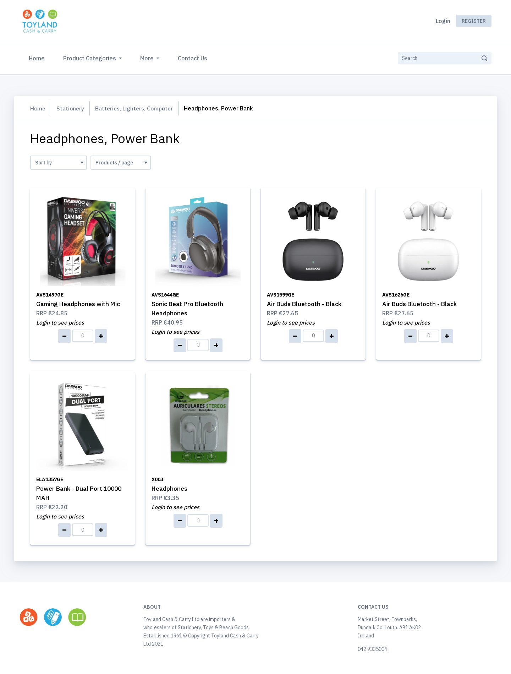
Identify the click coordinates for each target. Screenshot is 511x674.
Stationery (71, 108)
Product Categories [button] (90, 58)
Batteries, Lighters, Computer (137, 108)
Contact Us (192, 58)
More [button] (147, 58)
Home (38, 57)
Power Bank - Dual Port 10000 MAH (81, 490)
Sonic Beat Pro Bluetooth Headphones (189, 304)
